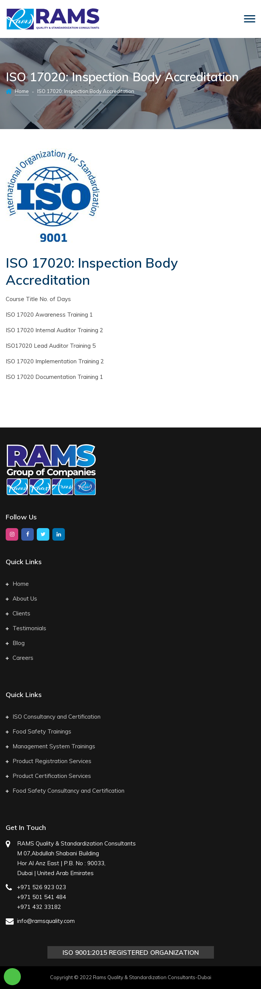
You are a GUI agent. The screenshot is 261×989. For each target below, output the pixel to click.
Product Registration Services (48, 761)
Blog (15, 643)
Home (22, 91)
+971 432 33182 (39, 906)
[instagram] (12, 534)
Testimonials (26, 628)
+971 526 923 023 (41, 887)
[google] (58, 534)
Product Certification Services (48, 775)
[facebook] (27, 534)
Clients (18, 613)
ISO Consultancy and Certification (53, 716)
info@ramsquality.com (46, 920)
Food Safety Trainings (38, 731)
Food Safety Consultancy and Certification (65, 790)
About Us (21, 598)
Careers (19, 657)
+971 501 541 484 (41, 897)
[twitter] (43, 534)
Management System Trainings (50, 746)
